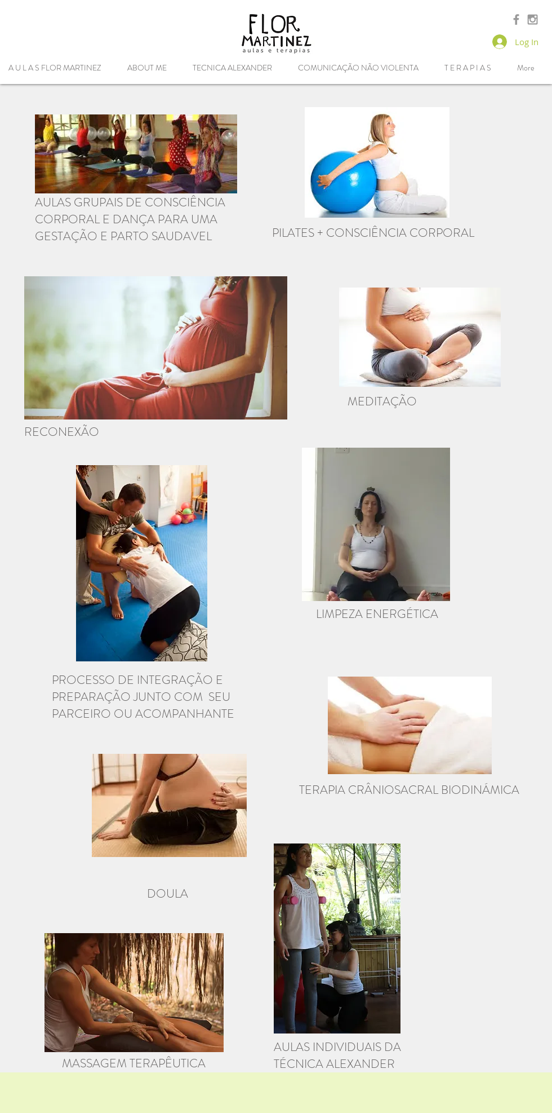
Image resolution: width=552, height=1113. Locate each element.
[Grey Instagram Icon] (533, 19)
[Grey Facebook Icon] (516, 19)
